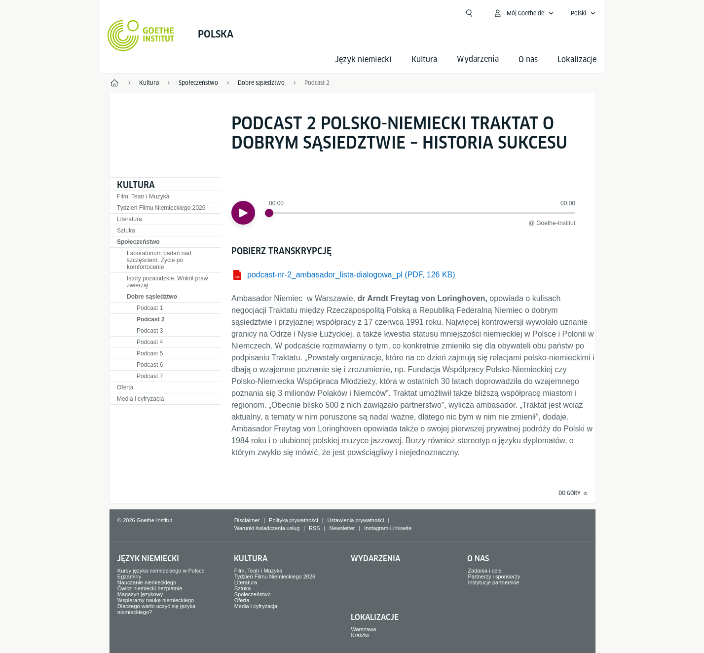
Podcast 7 (150, 376)
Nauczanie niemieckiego (146, 582)
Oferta (125, 387)
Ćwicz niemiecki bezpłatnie (149, 588)
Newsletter (342, 528)
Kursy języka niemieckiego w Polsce (161, 571)
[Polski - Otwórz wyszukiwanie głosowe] (583, 13)
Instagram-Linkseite (387, 528)
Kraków (360, 635)
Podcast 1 (150, 308)
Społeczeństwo (138, 241)
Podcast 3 (150, 330)
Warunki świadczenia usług (266, 528)
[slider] (269, 213)
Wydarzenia (375, 558)
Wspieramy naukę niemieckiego (155, 600)
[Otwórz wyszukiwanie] (469, 13)
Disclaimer (246, 520)
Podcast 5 (150, 353)
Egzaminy (129, 576)
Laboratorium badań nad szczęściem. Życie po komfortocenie (159, 260)
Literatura (129, 219)
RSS (314, 528)
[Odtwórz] (243, 213)
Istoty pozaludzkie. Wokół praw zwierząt (167, 282)
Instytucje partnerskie (493, 582)
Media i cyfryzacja (140, 398)
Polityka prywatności (293, 520)
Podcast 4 (150, 342)
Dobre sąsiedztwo (152, 296)
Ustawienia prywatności (356, 520)
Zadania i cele (485, 571)
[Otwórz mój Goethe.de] (523, 13)
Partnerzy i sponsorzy (494, 576)
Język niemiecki (363, 59)
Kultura (424, 59)
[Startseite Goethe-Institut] (141, 35)
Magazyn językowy (140, 594)
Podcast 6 (150, 364)
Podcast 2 (151, 319)
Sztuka (126, 230)
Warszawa (363, 629)
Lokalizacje (576, 59)
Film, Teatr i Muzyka (143, 196)
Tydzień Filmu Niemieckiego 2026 (161, 207)
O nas (528, 59)
